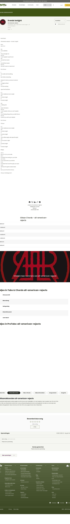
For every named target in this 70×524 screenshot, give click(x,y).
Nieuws (37, 478)
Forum (37, 469)
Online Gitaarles (39, 485)
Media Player (23, 489)
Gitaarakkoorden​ (9, 485)
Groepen (38, 471)
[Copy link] (37, 202)
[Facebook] (29, 202)
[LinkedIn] (34, 202)
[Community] (42, 465)
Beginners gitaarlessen (10, 471)
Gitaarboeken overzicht (57, 475)
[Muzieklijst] (60, 20)
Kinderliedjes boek (56, 480)
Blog (37, 475)
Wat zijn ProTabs (24, 487)
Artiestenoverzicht (24, 482)
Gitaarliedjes (23, 469)
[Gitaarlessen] (11, 465)
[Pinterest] (40, 202)
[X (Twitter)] (32, 202)
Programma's (8, 469)
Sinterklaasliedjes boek (57, 482)
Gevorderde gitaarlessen (10, 474)
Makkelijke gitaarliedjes (25, 475)
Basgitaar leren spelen (10, 479)
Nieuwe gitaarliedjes (25, 471)
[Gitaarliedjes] (27, 465)
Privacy (10, 509)
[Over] (58, 465)
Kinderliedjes (23, 494)
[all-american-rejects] (24, 23)
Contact (54, 495)
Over (53, 492)
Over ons (54, 494)
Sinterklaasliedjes (24, 497)
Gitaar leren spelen (40, 489)
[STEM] (35, 427)
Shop (53, 487)
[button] (14, 5)
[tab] (13, 393)
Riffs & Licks (7, 486)
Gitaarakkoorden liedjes (25, 476)
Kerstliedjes (23, 495)
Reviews (54, 497)
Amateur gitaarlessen (10, 473)
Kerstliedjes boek (56, 483)
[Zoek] (45, 5)
